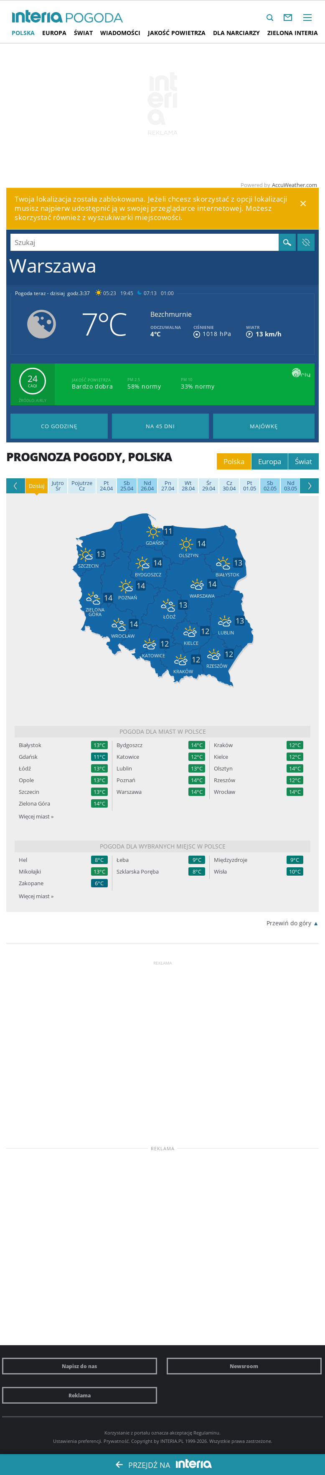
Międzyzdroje (230, 860)
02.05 (270, 485)
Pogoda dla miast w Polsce (162, 731)
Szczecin (29, 792)
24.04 (106, 485)
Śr (58, 485)
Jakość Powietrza (177, 33)
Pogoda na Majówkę (264, 426)
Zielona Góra (34, 804)
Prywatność (116, 1441)
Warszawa (129, 792)
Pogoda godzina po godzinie (59, 426)
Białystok (30, 745)
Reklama (80, 1395)
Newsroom (244, 1366)
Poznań (126, 780)
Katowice (128, 757)
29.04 (208, 485)
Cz (81, 485)
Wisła (220, 872)
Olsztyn (223, 768)
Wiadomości (120, 33)
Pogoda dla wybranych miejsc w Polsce (163, 846)
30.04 (229, 485)
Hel (23, 860)
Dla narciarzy (236, 33)
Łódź (25, 768)
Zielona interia (292, 33)
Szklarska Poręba (138, 872)
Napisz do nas (79, 1366)
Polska (23, 33)
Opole (26, 780)
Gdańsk (28, 757)
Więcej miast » (36, 816)
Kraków (223, 745)
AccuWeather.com (294, 185)
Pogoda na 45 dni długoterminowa (160, 426)
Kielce (221, 757)
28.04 (188, 485)
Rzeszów (224, 780)
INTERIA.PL (172, 1441)
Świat (83, 33)
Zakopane (31, 883)
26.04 (147, 485)
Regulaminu (206, 1433)
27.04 (167, 485)
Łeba (123, 860)
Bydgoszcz (129, 745)
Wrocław (224, 792)
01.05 (249, 485)
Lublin (124, 768)
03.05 (290, 485)
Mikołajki (30, 872)
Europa (54, 33)
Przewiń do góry (289, 923)
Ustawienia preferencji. (77, 1441)
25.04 (126, 485)
